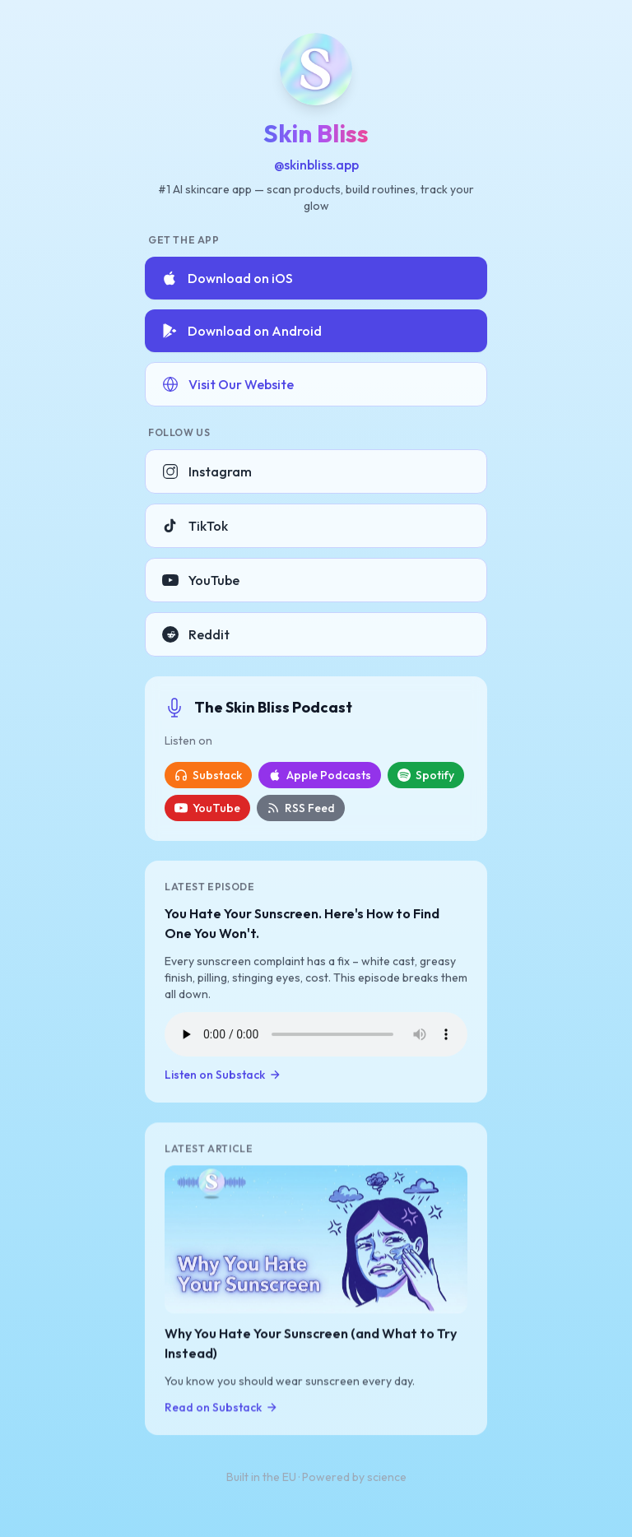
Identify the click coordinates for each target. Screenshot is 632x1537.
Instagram (207, 471)
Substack (208, 775)
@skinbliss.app (316, 164)
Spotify (425, 775)
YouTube (200, 580)
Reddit (196, 634)
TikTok (195, 526)
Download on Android (241, 331)
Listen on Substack (223, 1075)
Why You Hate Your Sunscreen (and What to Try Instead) (311, 1344)
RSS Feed (301, 808)
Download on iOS (227, 278)
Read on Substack (221, 1408)
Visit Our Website (228, 384)
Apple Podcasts (319, 775)
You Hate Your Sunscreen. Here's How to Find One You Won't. (302, 924)
